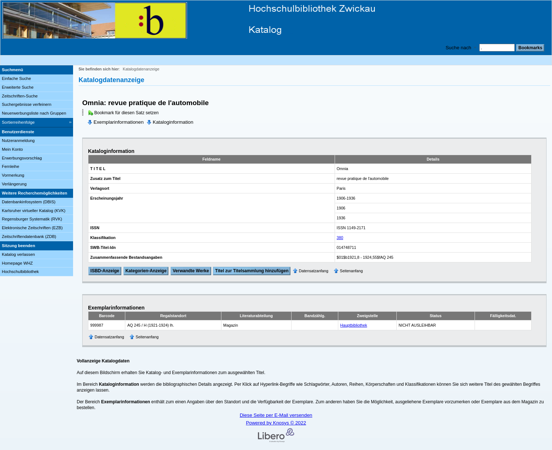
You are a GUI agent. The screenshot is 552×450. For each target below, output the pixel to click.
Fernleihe (10, 166)
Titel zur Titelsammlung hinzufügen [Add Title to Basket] (252, 270)
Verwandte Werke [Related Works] (191, 270)
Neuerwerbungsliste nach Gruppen (34, 113)
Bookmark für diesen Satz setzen (126, 112)
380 (340, 237)
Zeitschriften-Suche (20, 96)
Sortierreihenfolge (18, 122)
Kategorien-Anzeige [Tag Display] (146, 270)
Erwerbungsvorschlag (22, 158)
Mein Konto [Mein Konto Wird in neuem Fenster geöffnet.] (12, 149)
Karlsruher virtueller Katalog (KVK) (33, 210)
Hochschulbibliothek (20, 271)
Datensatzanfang (313, 271)
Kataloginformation (173, 122)
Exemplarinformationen (119, 122)
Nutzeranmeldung (18, 140)
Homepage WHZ (17, 263)
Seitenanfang (351, 271)
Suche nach (458, 47)
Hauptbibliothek (353, 325)
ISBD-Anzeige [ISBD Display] (105, 270)
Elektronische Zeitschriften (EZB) (32, 228)
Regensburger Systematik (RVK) (32, 219)
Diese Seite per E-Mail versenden (276, 415)
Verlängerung (14, 184)
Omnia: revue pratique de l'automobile (145, 103)
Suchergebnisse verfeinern (27, 104)
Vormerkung (13, 175)
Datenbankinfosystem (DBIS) (29, 202)
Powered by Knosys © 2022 (276, 423)
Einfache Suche (16, 78)
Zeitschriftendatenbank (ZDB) (29, 236)
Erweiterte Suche (18, 87)
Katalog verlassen (18, 254)
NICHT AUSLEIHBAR (417, 325)
